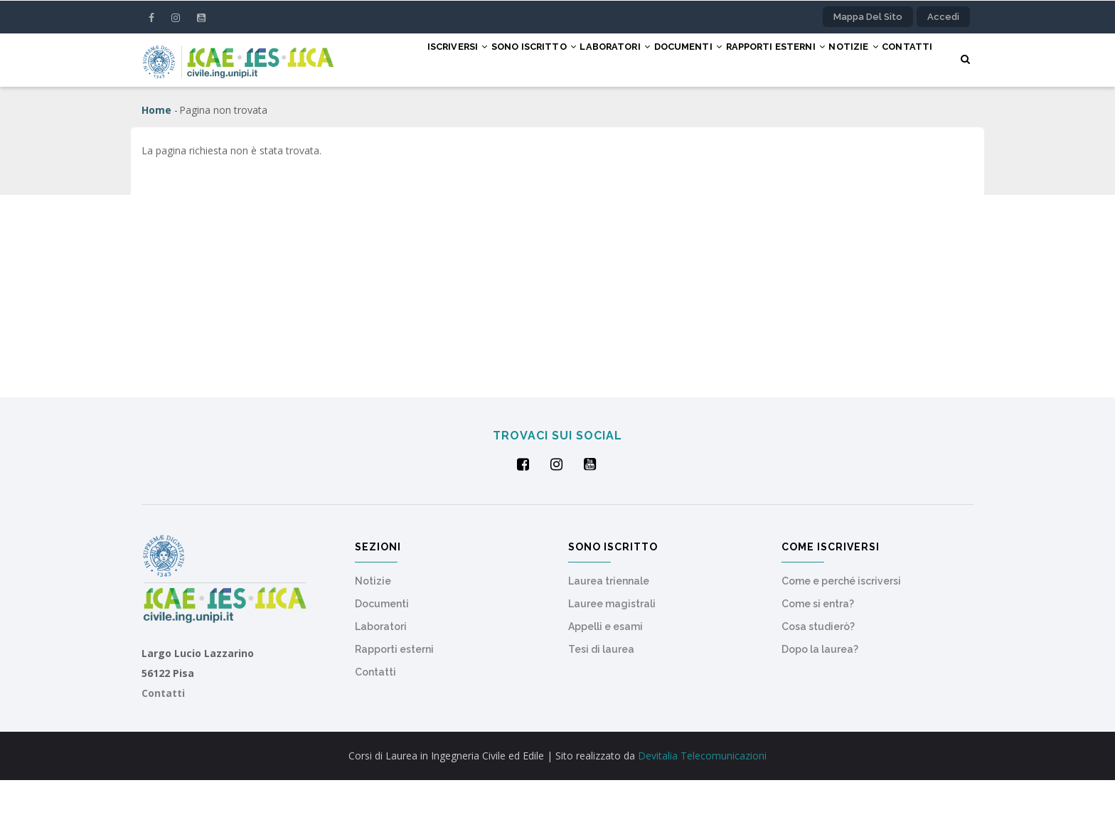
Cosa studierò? (818, 678)
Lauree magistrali (612, 655)
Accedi (943, 16)
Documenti (660, 59)
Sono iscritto (482, 59)
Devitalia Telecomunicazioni (702, 807)
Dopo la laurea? (819, 701)
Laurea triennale (608, 633)
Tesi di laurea (601, 701)
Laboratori (576, 59)
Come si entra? (817, 655)
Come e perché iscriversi (841, 633)
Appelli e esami (605, 678)
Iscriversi (393, 59)
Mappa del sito (867, 16)
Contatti (387, 112)
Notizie (850, 59)
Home (156, 162)
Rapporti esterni (760, 59)
